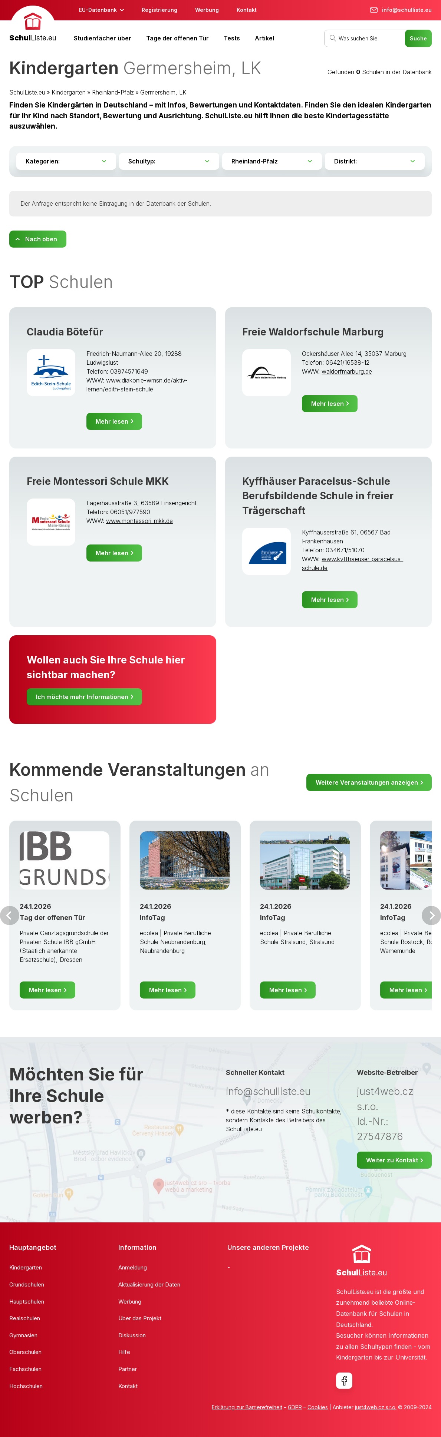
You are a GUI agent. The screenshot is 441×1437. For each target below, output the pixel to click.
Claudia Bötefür (65, 332)
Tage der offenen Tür (177, 38)
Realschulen (24, 1318)
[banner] (32, 25)
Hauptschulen (26, 1301)
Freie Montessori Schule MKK (98, 481)
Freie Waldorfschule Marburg (313, 332)
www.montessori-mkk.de (139, 520)
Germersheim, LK (163, 92)
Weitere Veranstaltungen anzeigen (367, 782)
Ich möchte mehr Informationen (82, 697)
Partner (127, 1369)
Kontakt (247, 10)
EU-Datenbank (98, 10)
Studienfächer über (102, 38)
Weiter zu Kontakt (392, 1160)
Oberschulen (25, 1351)
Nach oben (41, 239)
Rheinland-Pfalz (113, 92)
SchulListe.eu (27, 92)
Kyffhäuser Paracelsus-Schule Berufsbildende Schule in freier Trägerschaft (318, 496)
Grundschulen (26, 1284)
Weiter (431, 915)
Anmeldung (132, 1267)
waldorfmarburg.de (347, 371)
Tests (232, 38)
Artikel (264, 38)
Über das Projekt (139, 1318)
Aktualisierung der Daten (149, 1284)
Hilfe (124, 1351)
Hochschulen (26, 1386)
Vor (9, 915)
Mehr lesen (112, 421)
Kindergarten (69, 92)
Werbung (207, 10)
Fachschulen (25, 1369)
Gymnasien (23, 1335)
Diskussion (132, 1335)
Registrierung (159, 10)
